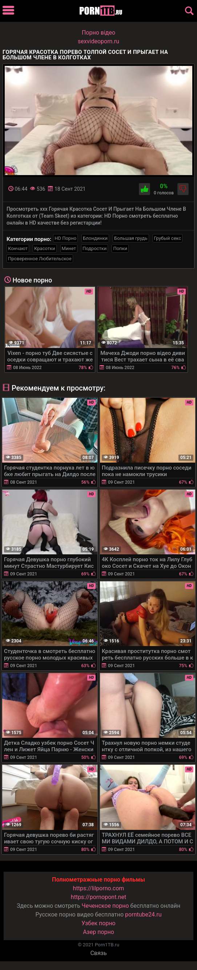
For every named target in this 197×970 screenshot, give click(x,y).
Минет (69, 248)
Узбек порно (98, 923)
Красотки (44, 248)
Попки (120, 248)
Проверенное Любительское (40, 258)
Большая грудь (130, 238)
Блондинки (95, 238)
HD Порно (65, 238)
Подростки (94, 248)
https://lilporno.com (98, 888)
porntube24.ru (143, 914)
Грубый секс (167, 238)
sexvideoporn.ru (98, 41)
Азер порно (98, 932)
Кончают (18, 248)
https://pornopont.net (98, 897)
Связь (98, 953)
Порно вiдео (98, 32)
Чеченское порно (105, 905)
